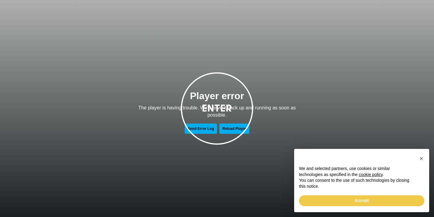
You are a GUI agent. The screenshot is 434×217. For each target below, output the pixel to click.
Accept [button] (362, 200)
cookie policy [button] (370, 174)
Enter (217, 108)
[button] (421, 158)
